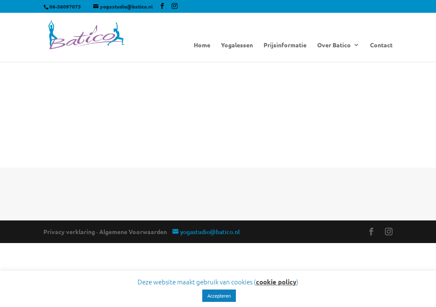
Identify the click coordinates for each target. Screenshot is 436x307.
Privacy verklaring (69, 231)
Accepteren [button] (219, 295)
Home (202, 45)
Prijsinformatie (285, 45)
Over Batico (334, 45)
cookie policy (276, 282)
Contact (381, 45)
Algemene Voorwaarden (133, 231)
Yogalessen (237, 45)
